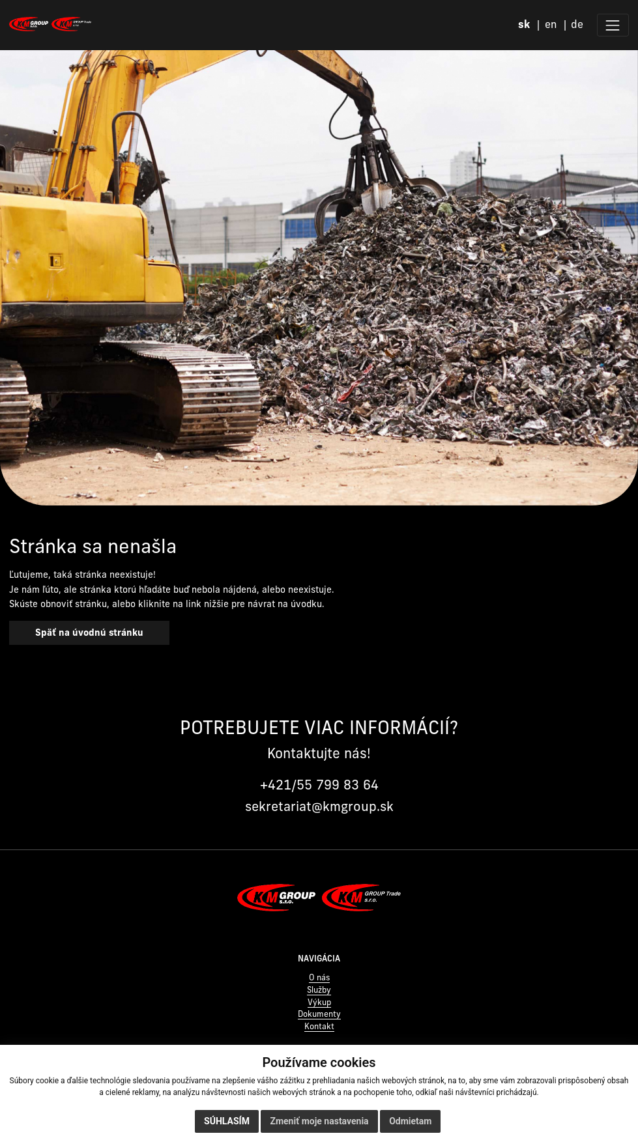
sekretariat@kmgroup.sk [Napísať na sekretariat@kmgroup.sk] (319, 806)
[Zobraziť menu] (613, 25)
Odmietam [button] (410, 1121)
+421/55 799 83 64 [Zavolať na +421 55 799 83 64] (319, 784)
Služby (319, 990)
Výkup (319, 1002)
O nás (319, 977)
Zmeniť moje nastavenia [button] (319, 1121)
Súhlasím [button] (227, 1121)
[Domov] (50, 24)
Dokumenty (319, 1014)
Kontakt (319, 1026)
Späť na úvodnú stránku (89, 632)
